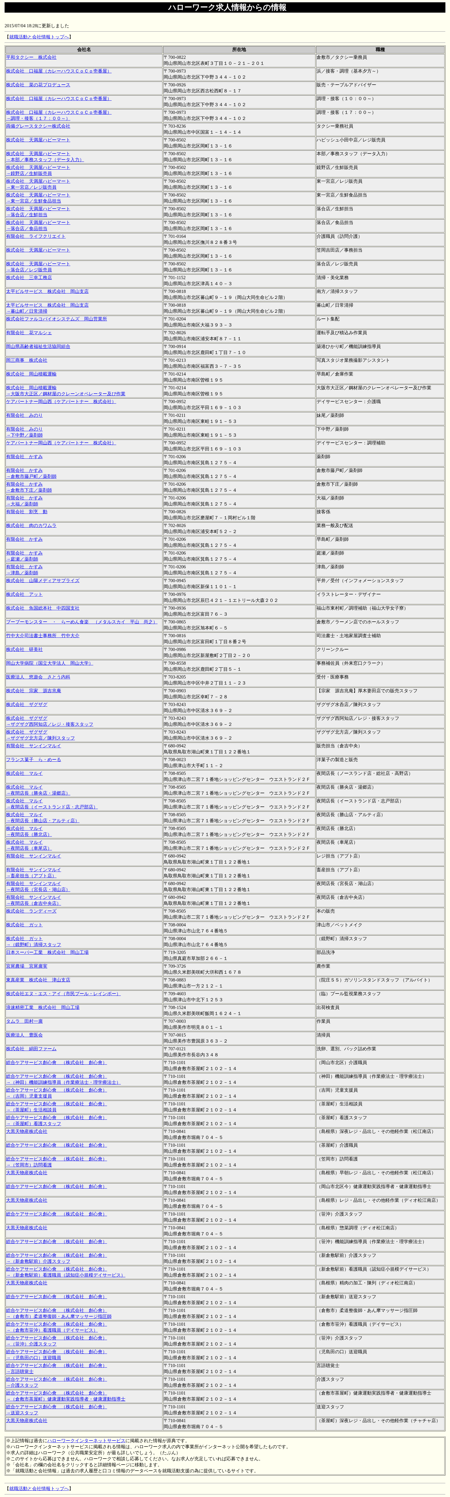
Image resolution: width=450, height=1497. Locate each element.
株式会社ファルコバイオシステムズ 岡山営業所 (56, 318)
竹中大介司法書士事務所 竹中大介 (42, 635)
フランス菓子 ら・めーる (33, 759)
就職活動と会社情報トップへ (39, 36)
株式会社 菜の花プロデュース (38, 84)
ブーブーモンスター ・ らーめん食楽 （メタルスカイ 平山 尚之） (82, 621)
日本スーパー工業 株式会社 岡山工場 (47, 952)
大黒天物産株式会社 (26, 1131)
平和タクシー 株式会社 (31, 57)
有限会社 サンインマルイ (33, 745)
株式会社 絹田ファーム (31, 1048)
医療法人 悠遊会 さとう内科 (38, 676)
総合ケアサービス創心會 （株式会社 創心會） (56, 1062)
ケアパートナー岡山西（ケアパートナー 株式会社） (61, 401)
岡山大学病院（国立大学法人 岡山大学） (49, 663)
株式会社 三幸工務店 (29, 277)
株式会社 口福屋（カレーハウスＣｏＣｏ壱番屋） (59, 71)
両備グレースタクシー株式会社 (38, 126)
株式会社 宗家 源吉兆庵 (33, 690)
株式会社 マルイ (24, 773)
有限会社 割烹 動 (26, 511)
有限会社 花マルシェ (29, 332)
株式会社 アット (24, 594)
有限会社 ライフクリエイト (36, 236)
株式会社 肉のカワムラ (31, 525)
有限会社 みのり (24, 415)
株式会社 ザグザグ (26, 704)
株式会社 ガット (24, 924)
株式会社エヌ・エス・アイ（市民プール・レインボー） (63, 993)
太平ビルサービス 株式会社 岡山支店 (47, 291)
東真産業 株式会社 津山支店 (38, 979)
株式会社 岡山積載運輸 (31, 374)
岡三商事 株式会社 (26, 360)
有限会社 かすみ (24, 456)
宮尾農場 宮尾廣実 (26, 966)
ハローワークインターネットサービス (86, 1440)
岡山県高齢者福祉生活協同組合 (38, 346)
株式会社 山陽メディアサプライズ (42, 580)
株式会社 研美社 (24, 649)
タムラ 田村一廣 (24, 1021)
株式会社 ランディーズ (31, 911)
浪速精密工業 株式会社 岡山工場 (42, 1007)
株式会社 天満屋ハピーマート (38, 139)
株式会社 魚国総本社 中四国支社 (42, 608)
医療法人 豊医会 (24, 1035)
